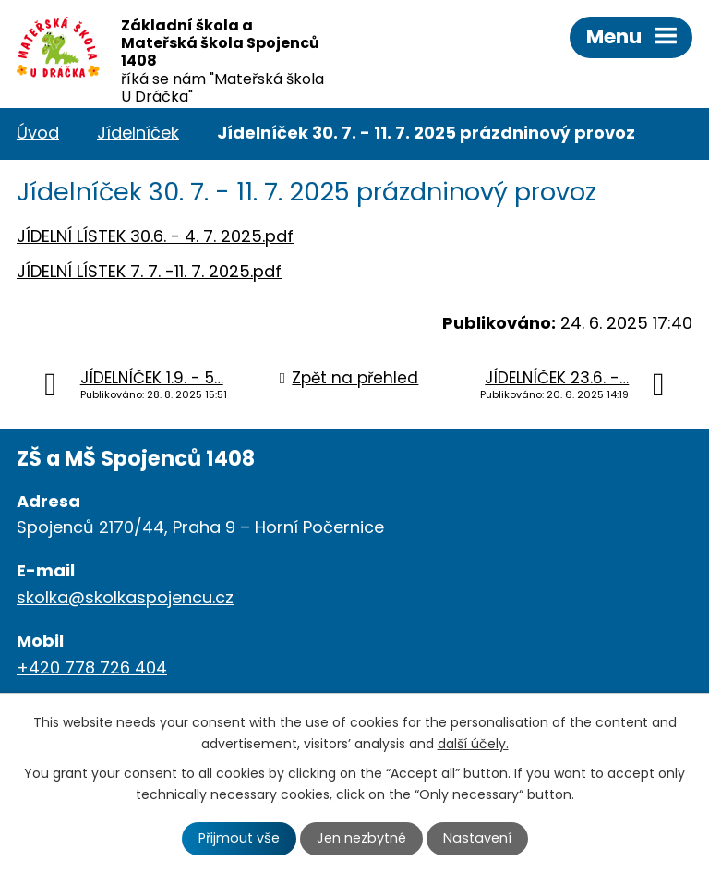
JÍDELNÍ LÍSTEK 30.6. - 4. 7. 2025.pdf (155, 236)
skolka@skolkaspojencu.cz (125, 597)
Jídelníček (138, 132)
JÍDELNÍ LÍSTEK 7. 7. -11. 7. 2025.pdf (149, 271)
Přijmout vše (239, 838)
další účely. (473, 743)
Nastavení (477, 838)
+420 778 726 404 (92, 667)
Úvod (38, 132)
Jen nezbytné (361, 838)
